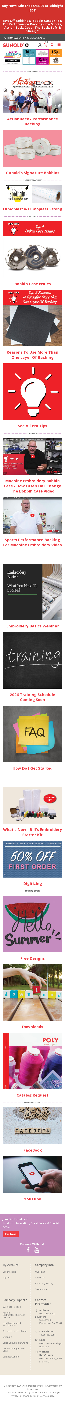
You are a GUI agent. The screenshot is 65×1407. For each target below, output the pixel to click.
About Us (40, 1277)
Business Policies (12, 1306)
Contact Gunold (11, 1356)
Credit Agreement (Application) (12, 1324)
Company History (44, 1283)
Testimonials (42, 1289)
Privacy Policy (18, 1395)
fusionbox (32, 1389)
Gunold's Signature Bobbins (32, 172)
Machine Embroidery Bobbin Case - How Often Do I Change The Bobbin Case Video (32, 485)
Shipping (7, 1336)
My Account (11, 1265)
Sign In (6, 1277)
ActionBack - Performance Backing (32, 121)
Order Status (9, 1271)
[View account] (40, 44)
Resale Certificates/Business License (14, 1315)
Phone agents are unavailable (24, 37)
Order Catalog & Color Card (14, 1349)
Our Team (40, 1271)
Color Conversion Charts (15, 1342)
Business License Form (15, 1331)
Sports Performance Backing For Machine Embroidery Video (32, 542)
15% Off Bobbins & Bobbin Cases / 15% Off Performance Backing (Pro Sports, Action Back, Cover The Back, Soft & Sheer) (32, 26)
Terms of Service (39, 1395)
